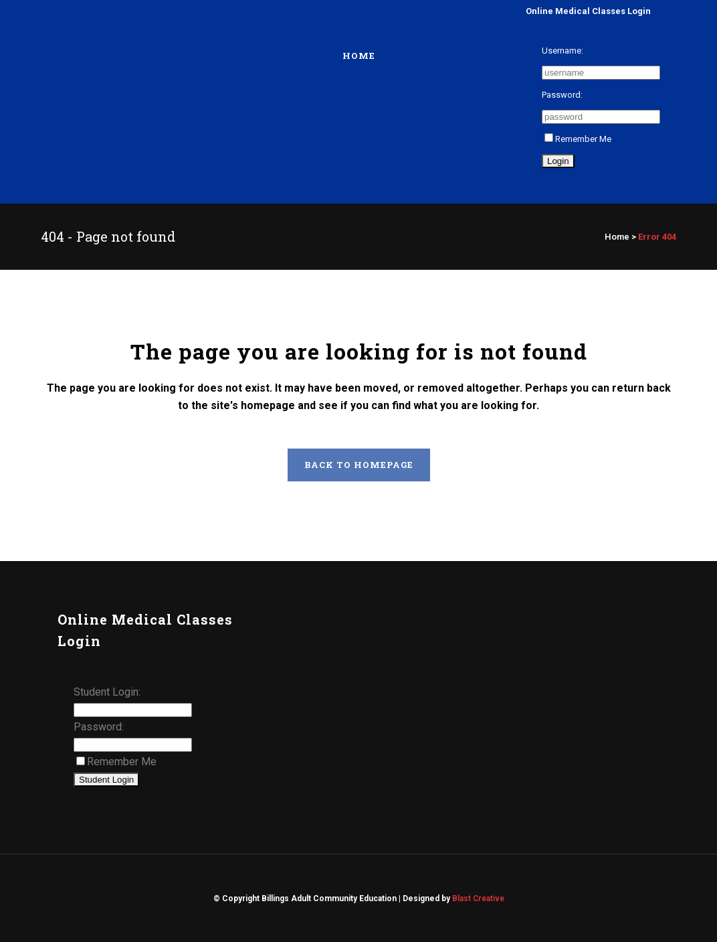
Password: (562, 95)
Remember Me (577, 139)
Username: (562, 51)
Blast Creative (478, 898)
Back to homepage (358, 465)
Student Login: (107, 692)
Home (617, 237)
